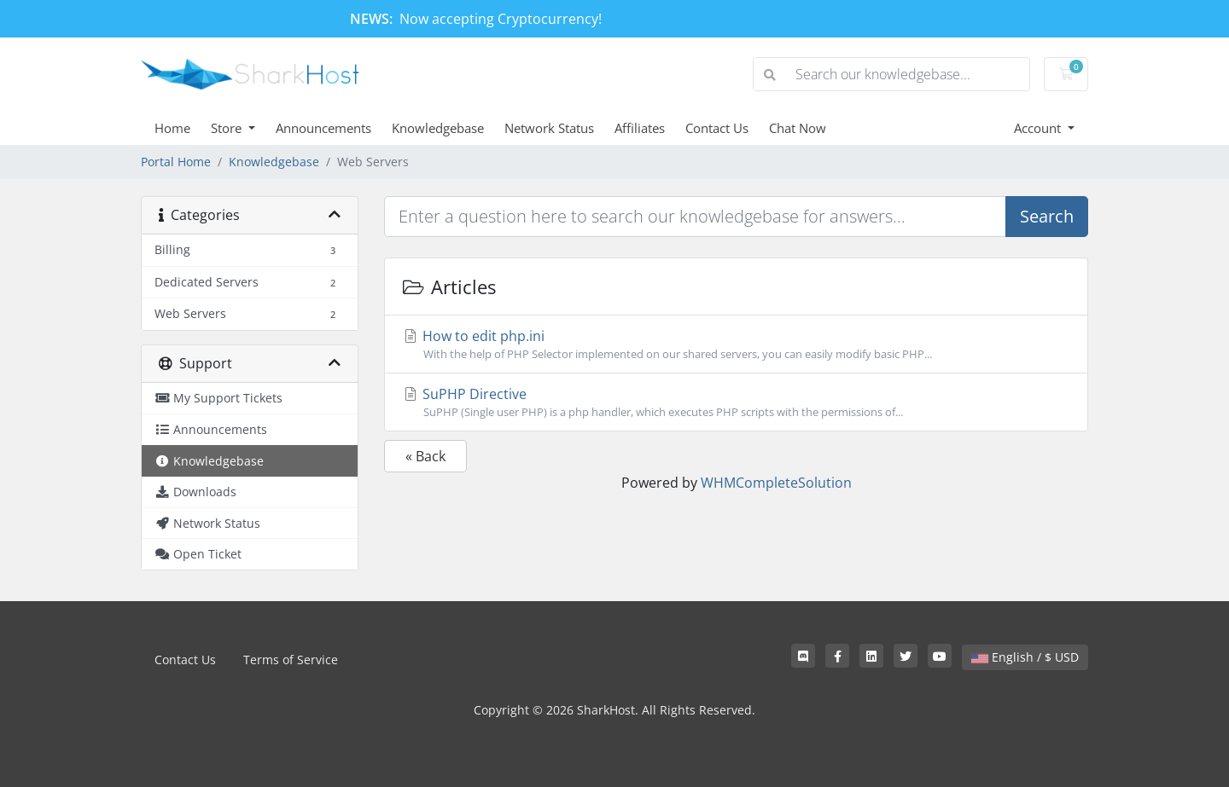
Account (1039, 127)
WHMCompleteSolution (776, 482)
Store (228, 127)
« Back (425, 456)
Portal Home (176, 161)
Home (172, 127)
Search (1047, 216)
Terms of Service (290, 659)
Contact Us (716, 127)
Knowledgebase (438, 127)
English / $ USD (1025, 657)
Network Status (549, 127)
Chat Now (797, 127)
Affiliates (639, 127)
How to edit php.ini (736, 344)
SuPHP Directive (736, 402)
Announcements (323, 127)
